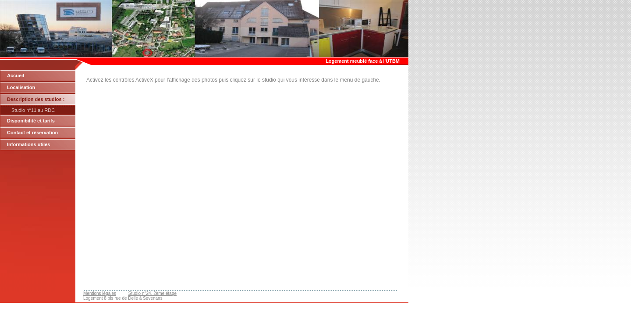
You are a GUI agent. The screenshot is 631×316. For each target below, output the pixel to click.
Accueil (15, 75)
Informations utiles (28, 144)
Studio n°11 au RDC (33, 110)
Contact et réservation (32, 132)
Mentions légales (99, 293)
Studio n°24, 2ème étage (152, 293)
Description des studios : (35, 99)
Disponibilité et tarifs (31, 120)
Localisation (21, 87)
